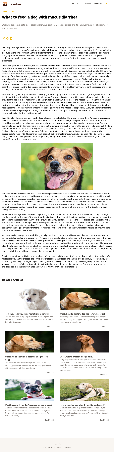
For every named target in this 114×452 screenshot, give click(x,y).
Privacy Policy (57, 444)
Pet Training (86, 3)
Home (4, 12)
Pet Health (98, 3)
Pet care (75, 3)
